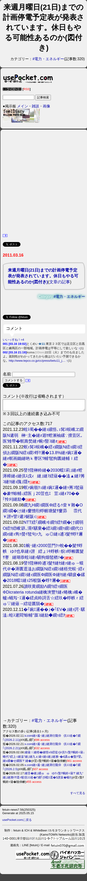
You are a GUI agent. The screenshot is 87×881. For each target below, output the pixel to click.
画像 (46, 106)
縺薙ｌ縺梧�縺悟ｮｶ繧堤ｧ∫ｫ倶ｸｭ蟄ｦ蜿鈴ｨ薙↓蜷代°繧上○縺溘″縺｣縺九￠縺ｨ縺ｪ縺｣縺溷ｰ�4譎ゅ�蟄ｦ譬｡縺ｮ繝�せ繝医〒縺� (44, 758)
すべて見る (77, 795)
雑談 (35, 106)
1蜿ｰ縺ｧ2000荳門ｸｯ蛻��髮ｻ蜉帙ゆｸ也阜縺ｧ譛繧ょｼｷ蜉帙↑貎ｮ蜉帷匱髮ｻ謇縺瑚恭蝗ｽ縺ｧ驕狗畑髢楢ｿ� (43, 553)
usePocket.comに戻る (17, 822)
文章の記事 (59, 282)
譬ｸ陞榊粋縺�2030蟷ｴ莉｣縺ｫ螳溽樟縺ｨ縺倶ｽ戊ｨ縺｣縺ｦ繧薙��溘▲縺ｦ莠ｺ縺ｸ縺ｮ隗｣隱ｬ (44, 478)
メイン (22, 106)
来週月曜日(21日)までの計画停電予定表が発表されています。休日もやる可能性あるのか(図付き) (43, 276)
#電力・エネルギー (48, 59)
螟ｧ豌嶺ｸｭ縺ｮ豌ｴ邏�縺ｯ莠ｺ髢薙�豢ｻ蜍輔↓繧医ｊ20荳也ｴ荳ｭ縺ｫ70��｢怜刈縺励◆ (43, 495)
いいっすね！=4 (13, 339)
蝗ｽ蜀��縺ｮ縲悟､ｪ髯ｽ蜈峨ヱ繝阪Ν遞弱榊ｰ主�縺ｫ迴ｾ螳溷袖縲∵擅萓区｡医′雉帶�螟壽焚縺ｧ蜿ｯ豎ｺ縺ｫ (43, 437)
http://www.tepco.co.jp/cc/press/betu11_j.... (37, 360)
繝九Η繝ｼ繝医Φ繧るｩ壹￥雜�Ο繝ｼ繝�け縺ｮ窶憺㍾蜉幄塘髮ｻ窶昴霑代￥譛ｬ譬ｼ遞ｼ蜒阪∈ (43, 513)
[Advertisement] (43, 181)
